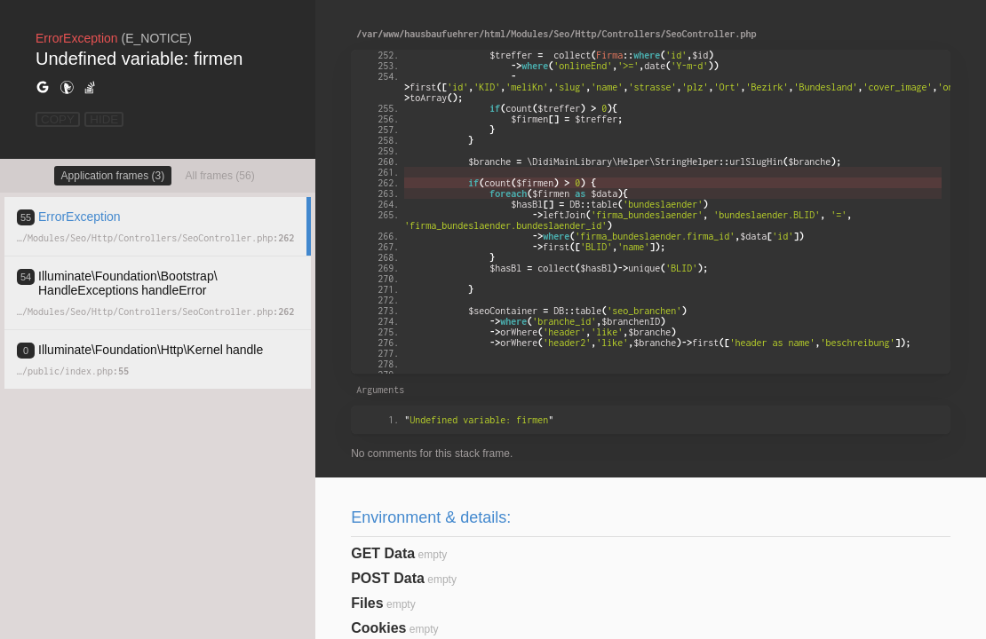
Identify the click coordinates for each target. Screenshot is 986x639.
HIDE (104, 119)
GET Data (383, 553)
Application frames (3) (113, 176)
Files (367, 603)
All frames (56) (220, 176)
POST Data (388, 578)
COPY (58, 119)
